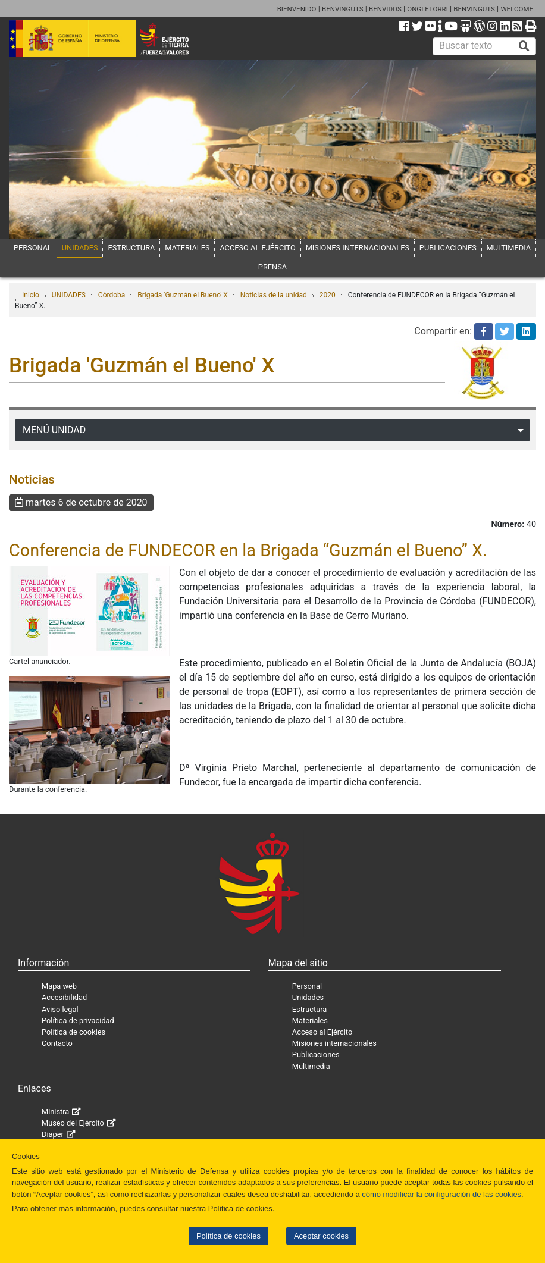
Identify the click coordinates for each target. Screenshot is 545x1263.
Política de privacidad (78, 1020)
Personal (307, 986)
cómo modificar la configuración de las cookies (441, 1194)
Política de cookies (228, 1235)
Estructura (309, 1009)
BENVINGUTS (343, 9)
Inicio (30, 295)
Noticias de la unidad (273, 295)
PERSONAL (33, 247)
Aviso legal (60, 1009)
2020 (328, 295)
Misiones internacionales (334, 1043)
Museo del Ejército (73, 1122)
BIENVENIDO (297, 9)
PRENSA (272, 266)
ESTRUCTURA (131, 247)
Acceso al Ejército (322, 1031)
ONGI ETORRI (427, 9)
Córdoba (112, 295)
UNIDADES (80, 247)
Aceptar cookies (321, 1235)
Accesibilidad (64, 997)
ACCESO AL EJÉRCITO (258, 247)
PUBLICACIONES (448, 247)
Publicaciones (316, 1054)
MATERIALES (187, 247)
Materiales (310, 1020)
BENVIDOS (385, 9)
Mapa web (59, 986)
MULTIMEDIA (509, 247)
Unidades (308, 997)
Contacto (57, 1043)
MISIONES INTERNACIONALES (357, 247)
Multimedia (311, 1066)
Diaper (53, 1134)
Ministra (55, 1111)
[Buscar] (524, 46)
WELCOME (516, 9)
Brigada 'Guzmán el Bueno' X (182, 295)
